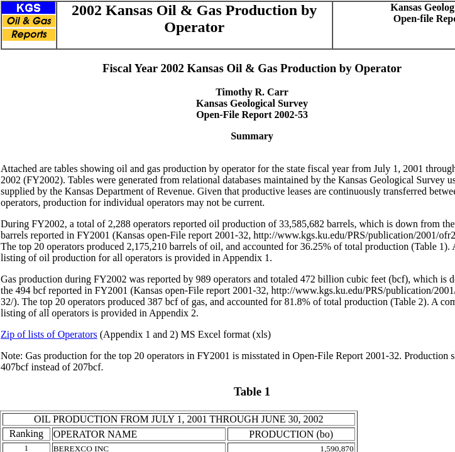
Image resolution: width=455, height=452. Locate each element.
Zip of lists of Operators (49, 334)
